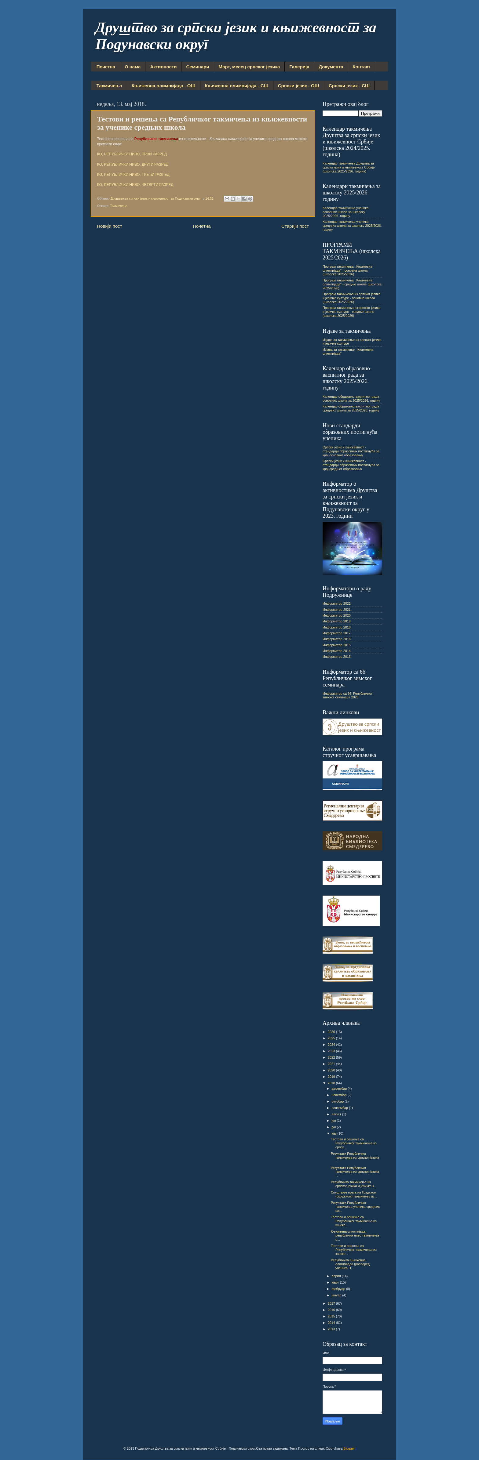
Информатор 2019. (337, 621)
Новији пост (109, 226)
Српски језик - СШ (349, 85)
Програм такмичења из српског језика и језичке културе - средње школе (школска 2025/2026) (351, 311)
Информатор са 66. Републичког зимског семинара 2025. (347, 695)
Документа (331, 66)
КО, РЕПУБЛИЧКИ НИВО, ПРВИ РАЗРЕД (132, 154)
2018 (332, 1083)
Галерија (299, 66)
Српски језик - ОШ (298, 85)
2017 (332, 1303)
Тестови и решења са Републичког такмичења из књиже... (354, 1221)
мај (335, 1133)
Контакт (361, 66)
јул (334, 1120)
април (337, 1276)
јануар (337, 1295)
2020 (332, 1070)
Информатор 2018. (337, 627)
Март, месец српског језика (249, 66)
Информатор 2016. (337, 639)
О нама (133, 66)
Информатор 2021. (337, 609)
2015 (332, 1316)
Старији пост (295, 226)
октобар (338, 1101)
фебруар (339, 1289)
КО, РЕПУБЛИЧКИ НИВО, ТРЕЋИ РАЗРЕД (133, 174)
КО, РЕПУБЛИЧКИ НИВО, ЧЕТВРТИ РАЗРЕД (135, 185)
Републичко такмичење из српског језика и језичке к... (354, 1184)
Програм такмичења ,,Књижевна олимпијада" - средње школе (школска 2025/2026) (352, 284)
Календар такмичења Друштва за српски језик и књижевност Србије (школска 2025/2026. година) (349, 167)
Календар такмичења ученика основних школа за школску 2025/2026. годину (345, 212)
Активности (163, 66)
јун (334, 1127)
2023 (332, 1051)
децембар (340, 1088)
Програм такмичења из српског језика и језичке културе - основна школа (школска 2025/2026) (351, 298)
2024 (332, 1044)
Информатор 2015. (337, 645)
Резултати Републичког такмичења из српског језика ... (355, 1157)
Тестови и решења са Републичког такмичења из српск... (354, 1143)
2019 (332, 1076)
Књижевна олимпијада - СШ (237, 85)
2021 (332, 1064)
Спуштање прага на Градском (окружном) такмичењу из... (354, 1194)
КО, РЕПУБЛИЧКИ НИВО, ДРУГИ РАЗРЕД (132, 164)
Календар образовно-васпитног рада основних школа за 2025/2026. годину (351, 398)
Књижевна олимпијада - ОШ (164, 85)
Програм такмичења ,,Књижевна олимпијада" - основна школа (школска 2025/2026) (347, 270)
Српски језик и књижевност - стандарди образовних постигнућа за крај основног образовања (351, 451)
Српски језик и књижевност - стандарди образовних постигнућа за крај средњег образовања (351, 465)
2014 (332, 1322)
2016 (332, 1310)
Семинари (197, 66)
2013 (332, 1329)
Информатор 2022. (337, 603)
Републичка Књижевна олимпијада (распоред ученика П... (350, 1264)
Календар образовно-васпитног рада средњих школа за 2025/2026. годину (351, 408)
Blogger (349, 1448)
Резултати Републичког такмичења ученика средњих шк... (355, 1206)
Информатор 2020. (337, 615)
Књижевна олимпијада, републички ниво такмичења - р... (356, 1235)
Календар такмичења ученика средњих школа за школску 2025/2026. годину (352, 225)
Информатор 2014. (337, 651)
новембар (340, 1095)
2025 (332, 1038)
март (336, 1282)
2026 (332, 1032)
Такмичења (109, 85)
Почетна (106, 66)
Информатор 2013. (337, 656)
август (337, 1114)
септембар (340, 1108)
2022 (332, 1057)
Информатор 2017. (337, 633)
